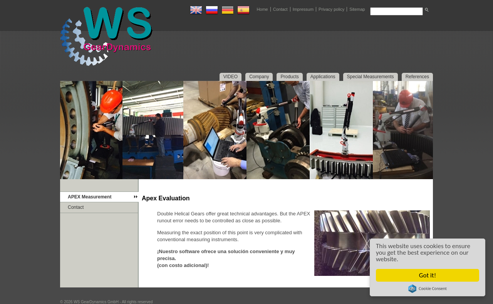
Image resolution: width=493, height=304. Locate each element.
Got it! (427, 275)
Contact (280, 9)
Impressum (303, 9)
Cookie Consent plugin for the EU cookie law (427, 288)
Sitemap (357, 9)
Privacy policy (331, 9)
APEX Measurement (89, 197)
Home (262, 9)
